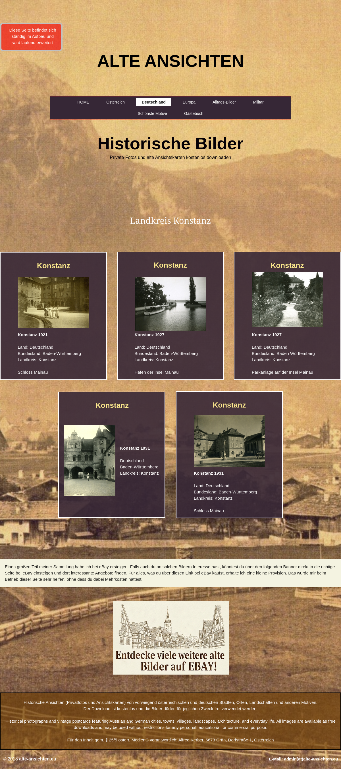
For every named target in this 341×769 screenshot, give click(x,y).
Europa (189, 102)
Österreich (115, 102)
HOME (83, 102)
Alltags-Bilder (224, 102)
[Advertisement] (23, 99)
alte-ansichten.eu (37, 758)
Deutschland (154, 102)
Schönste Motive (152, 113)
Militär (258, 102)
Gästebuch (193, 113)
